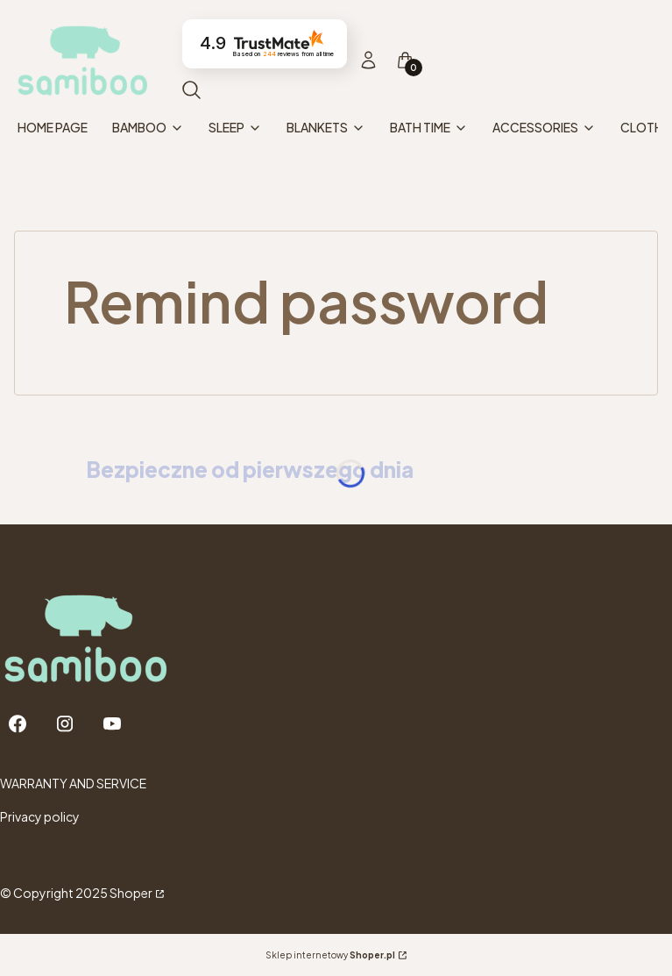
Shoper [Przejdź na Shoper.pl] (131, 893)
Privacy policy (40, 816)
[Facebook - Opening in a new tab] (17, 724)
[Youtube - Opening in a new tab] (112, 724)
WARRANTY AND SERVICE (73, 783)
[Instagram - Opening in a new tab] (64, 724)
